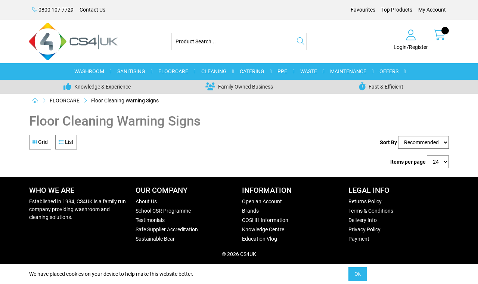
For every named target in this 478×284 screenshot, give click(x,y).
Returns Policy (365, 201)
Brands (250, 211)
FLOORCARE (173, 71)
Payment (358, 239)
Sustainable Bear (155, 239)
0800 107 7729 (53, 10)
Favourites (363, 10)
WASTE (308, 71)
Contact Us (92, 10)
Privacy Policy (364, 229)
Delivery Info (362, 220)
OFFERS (388, 71)
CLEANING (214, 71)
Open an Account (262, 201)
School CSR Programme (163, 211)
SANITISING (131, 71)
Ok (357, 274)
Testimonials (150, 220)
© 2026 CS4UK (239, 254)
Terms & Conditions (370, 211)
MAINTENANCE (348, 71)
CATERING (252, 71)
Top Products (396, 10)
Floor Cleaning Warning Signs (125, 101)
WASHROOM (89, 71)
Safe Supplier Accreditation (167, 229)
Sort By (388, 142)
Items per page (408, 162)
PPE (282, 71)
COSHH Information (265, 220)
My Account (432, 10)
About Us (146, 201)
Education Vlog (259, 239)
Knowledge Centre (263, 229)
